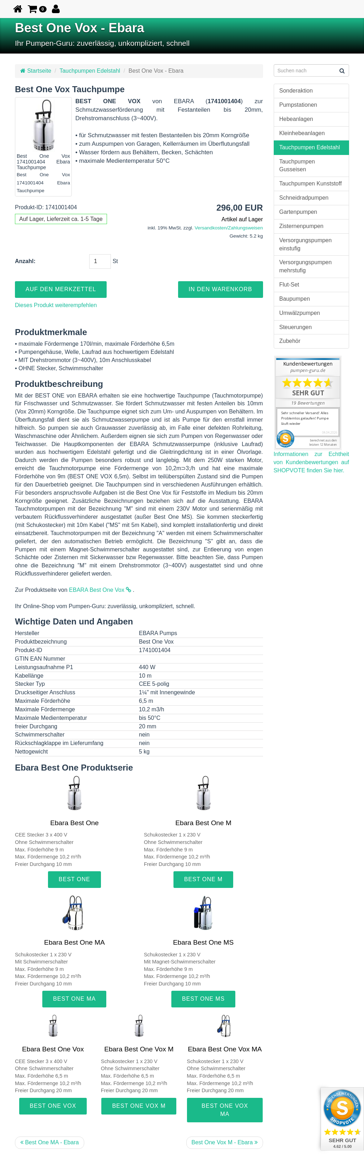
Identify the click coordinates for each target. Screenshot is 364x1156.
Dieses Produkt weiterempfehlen (56, 305)
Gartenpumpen (298, 212)
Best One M (203, 879)
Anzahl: (25, 261)
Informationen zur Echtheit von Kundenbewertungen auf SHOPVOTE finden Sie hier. (311, 462)
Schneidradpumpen (304, 198)
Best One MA (74, 999)
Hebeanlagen (296, 119)
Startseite (35, 71)
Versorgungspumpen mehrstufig (305, 266)
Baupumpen (294, 299)
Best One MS (203, 999)
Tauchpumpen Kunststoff (310, 183)
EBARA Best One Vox (100, 590)
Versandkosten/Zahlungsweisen (229, 227)
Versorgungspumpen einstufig (305, 244)
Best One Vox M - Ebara (225, 1142)
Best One (74, 879)
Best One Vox (53, 1106)
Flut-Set (289, 285)
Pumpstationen (298, 105)
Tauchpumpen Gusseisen (297, 166)
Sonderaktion (296, 91)
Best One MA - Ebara (49, 1142)
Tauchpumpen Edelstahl (89, 71)
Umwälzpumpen (299, 313)
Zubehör (290, 341)
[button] (37, 9)
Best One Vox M (139, 1106)
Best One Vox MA (225, 1110)
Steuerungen (295, 327)
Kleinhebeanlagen (302, 133)
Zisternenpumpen (301, 226)
